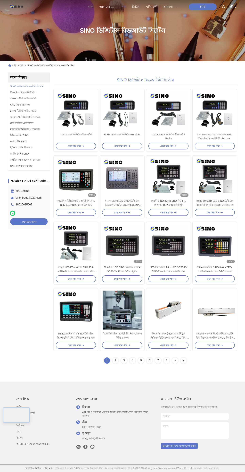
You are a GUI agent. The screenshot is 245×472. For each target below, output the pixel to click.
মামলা (19, 437)
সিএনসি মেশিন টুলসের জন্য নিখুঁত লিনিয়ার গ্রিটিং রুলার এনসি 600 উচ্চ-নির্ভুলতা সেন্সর (168, 337)
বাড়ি (91, 7)
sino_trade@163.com (29, 197)
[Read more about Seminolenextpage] (175, 360)
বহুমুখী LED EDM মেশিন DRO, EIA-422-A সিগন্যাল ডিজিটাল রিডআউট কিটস (76, 271)
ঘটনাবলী (151, 7)
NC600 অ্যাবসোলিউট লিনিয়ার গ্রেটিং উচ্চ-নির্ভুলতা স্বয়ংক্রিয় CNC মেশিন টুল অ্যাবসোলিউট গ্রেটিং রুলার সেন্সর (214, 337)
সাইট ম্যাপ (48, 468)
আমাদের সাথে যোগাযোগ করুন (171, 7)
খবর (18, 431)
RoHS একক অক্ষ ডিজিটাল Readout (122, 134)
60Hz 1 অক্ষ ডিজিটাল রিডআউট (76, 134)
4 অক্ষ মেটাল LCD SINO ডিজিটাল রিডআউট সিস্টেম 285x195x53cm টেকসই (122, 204)
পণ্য (123, 7)
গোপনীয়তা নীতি (33, 468)
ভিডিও (136, 7)
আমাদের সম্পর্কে (107, 7)
